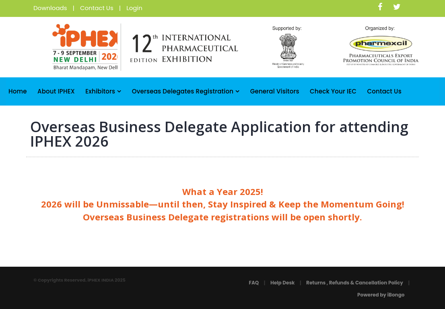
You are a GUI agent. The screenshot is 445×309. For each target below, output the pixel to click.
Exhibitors (103, 91)
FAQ (254, 282)
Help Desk (282, 282)
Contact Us (96, 8)
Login (134, 8)
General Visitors (274, 91)
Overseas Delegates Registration (186, 91)
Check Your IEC (333, 91)
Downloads (50, 8)
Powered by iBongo (380, 294)
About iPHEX (56, 91)
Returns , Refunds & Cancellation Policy (354, 282)
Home (17, 91)
